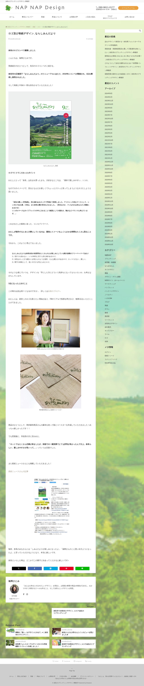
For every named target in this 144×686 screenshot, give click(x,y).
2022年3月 (108, 133)
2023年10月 (109, 104)
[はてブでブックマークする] (51, 568)
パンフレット (109, 287)
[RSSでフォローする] (88, 661)
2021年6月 (108, 147)
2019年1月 (108, 234)
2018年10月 (109, 244)
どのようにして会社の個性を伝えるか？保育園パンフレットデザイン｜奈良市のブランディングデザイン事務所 (123, 66)
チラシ (107, 309)
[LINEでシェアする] (82, 568)
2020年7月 (108, 176)
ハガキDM (108, 298)
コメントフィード (111, 359)
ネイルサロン (109, 269)
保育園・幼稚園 (110, 262)
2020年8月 (108, 172)
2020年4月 (108, 187)
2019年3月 (108, 230)
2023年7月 (108, 115)
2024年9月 (108, 93)
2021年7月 (108, 144)
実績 (106, 305)
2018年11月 (109, 241)
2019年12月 (109, 201)
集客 (106, 313)
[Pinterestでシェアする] (67, 568)
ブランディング (110, 259)
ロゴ (106, 338)
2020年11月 (109, 165)
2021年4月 (108, 151)
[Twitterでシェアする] (19, 568)
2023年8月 (108, 111)
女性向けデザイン (111, 323)
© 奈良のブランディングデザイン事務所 (65, 683)
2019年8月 (108, 216)
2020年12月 (109, 162)
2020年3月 (108, 190)
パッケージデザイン (112, 291)
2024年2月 (108, 97)
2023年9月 (108, 108)
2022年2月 (108, 136)
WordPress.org (110, 363)
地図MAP (108, 255)
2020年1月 (108, 198)
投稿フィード (109, 356)
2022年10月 (109, 118)
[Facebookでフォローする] (24, 594)
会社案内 (108, 327)
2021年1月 (108, 158)
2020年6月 (108, 180)
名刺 (106, 341)
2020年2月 (108, 194)
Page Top (72, 669)
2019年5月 (108, 226)
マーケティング (110, 284)
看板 (106, 273)
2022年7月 (108, 122)
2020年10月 (109, 169)
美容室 (107, 316)
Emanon (89, 683)
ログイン (108, 352)
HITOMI (90, 39)
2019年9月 (108, 212)
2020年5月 (108, 183)
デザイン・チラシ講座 (112, 277)
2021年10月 (109, 140)
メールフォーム (128, 8)
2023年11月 (109, 100)
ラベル (107, 334)
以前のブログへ (54, 291)
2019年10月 (109, 208)
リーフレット (109, 320)
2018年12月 (109, 237)
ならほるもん (109, 266)
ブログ (107, 302)
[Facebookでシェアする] (35, 568)
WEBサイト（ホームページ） (115, 280)
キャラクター (109, 331)
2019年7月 (108, 219)
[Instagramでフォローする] (27, 594)
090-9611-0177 (107, 7)
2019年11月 (109, 205)
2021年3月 (108, 154)
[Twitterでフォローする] (56, 661)
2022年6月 (108, 126)
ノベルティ (109, 295)
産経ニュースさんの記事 (18, 471)
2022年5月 (108, 129)
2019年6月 (108, 223)
